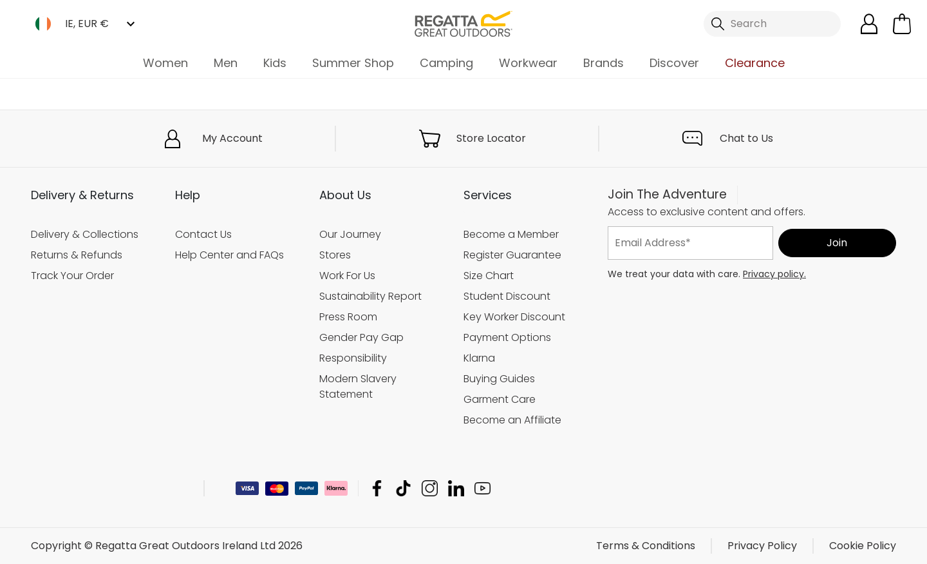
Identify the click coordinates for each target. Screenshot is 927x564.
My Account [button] (232, 138)
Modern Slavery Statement (358, 386)
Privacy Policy (762, 545)
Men (226, 63)
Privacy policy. (774, 273)
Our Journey (350, 234)
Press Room (348, 316)
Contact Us (203, 234)
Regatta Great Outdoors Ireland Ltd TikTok (403, 488)
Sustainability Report (370, 296)
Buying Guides (499, 378)
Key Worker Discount (514, 316)
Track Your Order (72, 275)
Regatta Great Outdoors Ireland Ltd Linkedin (456, 488)
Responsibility (353, 358)
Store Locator (491, 138)
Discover (674, 63)
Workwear (528, 63)
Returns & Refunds (76, 255)
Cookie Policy (862, 545)
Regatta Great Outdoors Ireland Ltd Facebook (377, 488)
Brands (603, 63)
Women (165, 63)
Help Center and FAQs (229, 255)
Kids (274, 63)
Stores (335, 255)
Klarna (479, 358)
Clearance (755, 63)
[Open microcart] (902, 24)
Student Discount (507, 296)
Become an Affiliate (512, 420)
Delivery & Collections (84, 234)
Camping (446, 63)
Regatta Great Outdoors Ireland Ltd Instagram (430, 488)
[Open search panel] (772, 24)
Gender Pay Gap (361, 337)
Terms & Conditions (645, 545)
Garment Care (500, 399)
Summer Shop (353, 63)
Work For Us (347, 275)
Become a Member (511, 234)
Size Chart (489, 275)
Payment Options (507, 337)
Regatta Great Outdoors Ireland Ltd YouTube (482, 488)
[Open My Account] (869, 24)
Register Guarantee (512, 255)
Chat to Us (746, 138)
